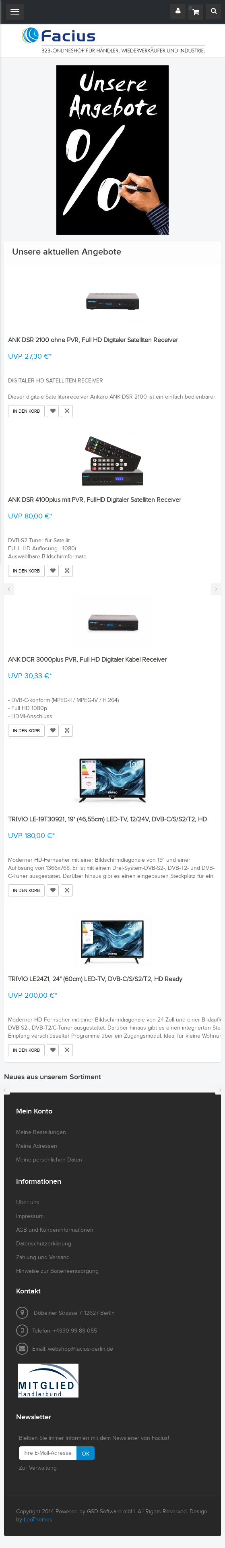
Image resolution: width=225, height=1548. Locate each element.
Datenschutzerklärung (43, 1244)
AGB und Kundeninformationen (54, 1230)
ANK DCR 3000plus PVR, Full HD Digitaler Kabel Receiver (87, 660)
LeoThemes (38, 1520)
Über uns (27, 1202)
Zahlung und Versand (43, 1257)
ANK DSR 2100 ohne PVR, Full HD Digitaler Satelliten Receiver (93, 340)
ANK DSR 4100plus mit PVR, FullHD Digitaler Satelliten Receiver (94, 500)
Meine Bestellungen (41, 1132)
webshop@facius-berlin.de (80, 1349)
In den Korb (26, 411)
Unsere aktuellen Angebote (66, 252)
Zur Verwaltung (38, 1468)
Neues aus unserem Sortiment (52, 1077)
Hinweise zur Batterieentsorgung (57, 1271)
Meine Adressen (36, 1146)
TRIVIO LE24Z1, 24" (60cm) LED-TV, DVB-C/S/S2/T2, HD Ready (95, 979)
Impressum (29, 1216)
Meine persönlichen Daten (49, 1160)
